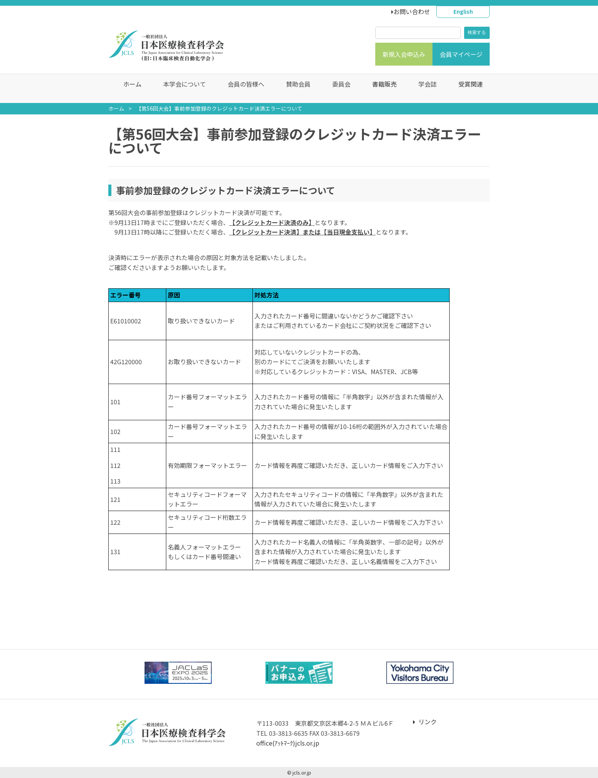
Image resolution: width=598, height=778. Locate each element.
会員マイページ (461, 54)
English (463, 11)
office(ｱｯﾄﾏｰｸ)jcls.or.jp (287, 742)
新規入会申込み (404, 54)
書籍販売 (380, 88)
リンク (425, 721)
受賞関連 (467, 88)
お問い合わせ (412, 11)
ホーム (128, 88)
